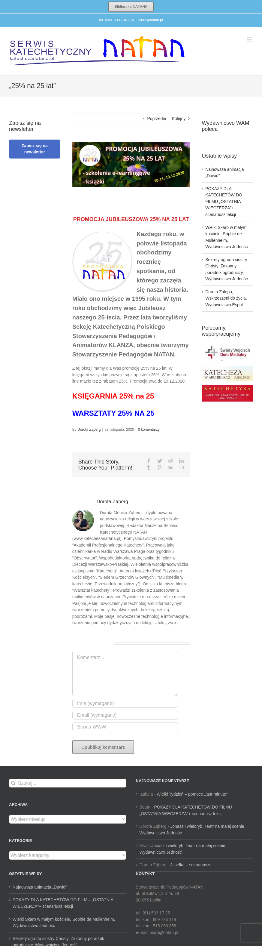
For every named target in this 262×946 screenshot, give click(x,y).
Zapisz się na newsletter (35, 149)
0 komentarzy (149, 429)
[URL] (125, 727)
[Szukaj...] (67, 783)
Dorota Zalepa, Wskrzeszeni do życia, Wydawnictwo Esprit (226, 298)
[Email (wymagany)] (125, 715)
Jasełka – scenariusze (191, 864)
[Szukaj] (13, 783)
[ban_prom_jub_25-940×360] (131, 164)
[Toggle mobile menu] (250, 39)
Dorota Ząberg (89, 429)
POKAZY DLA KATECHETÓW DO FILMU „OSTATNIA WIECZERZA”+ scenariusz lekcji (223, 201)
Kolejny (178, 118)
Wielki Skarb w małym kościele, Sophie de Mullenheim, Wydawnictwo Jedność (64, 922)
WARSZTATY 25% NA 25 (113, 413)
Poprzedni (156, 118)
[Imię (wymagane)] (125, 703)
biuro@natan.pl (150, 20)
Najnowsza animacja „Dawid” (40, 887)
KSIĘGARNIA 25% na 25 (113, 396)
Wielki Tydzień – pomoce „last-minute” (192, 794)
